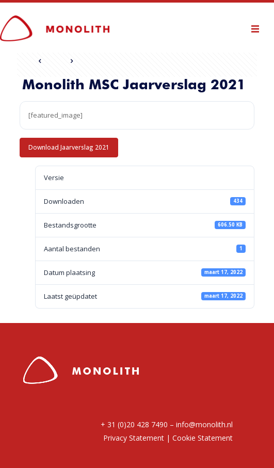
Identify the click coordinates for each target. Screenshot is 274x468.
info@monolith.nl (204, 424)
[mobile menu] (260, 27)
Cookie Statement (202, 438)
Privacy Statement (133, 438)
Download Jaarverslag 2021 (68, 147)
